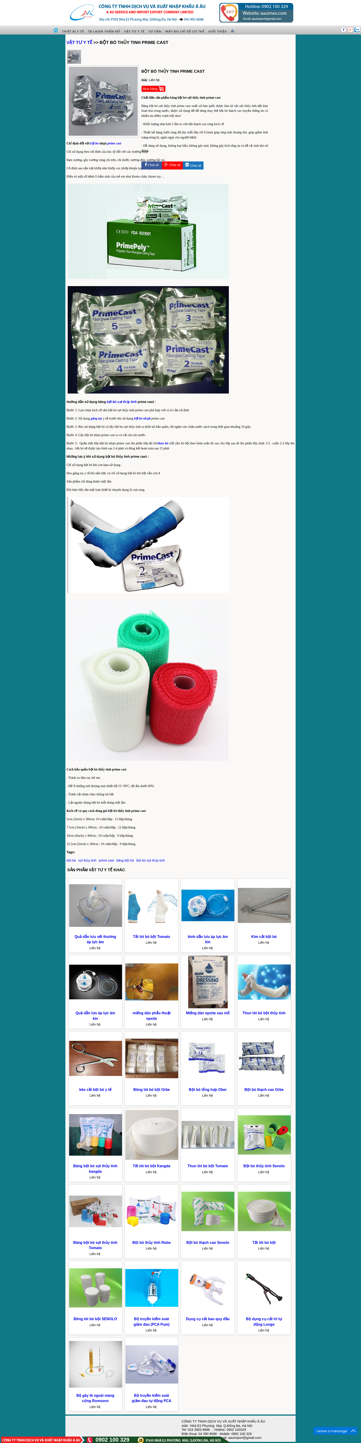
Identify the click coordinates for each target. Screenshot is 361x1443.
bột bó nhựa (142, 418)
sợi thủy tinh (87, 860)
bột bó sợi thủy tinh (122, 402)
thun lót (163, 443)
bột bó (94, 143)
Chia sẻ (152, 165)
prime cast (114, 143)
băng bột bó (125, 860)
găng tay (96, 418)
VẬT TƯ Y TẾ (79, 42)
